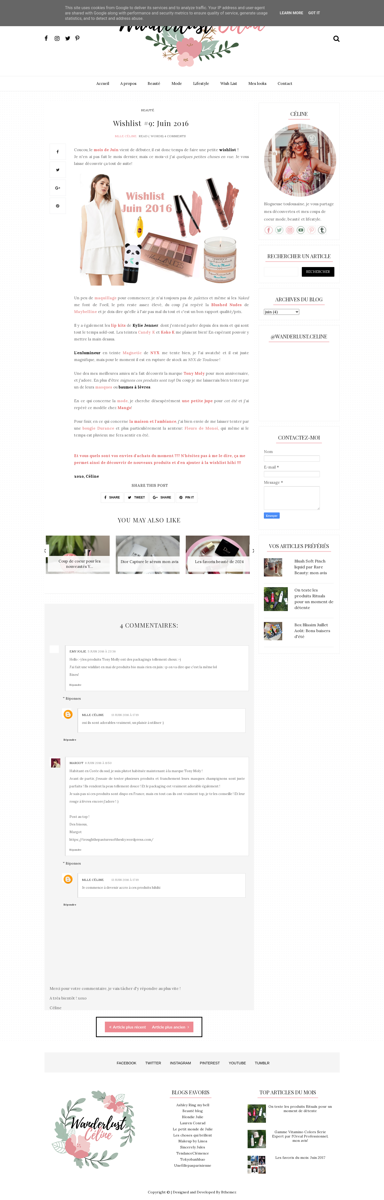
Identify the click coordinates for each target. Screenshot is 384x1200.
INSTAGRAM (180, 1058)
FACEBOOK (126, 1058)
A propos (128, 83)
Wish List (228, 83)
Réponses (73, 694)
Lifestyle (201, 83)
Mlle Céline (126, 134)
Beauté (154, 83)
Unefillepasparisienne (192, 1161)
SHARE (112, 496)
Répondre (75, 680)
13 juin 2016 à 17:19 (125, 710)
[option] (80, 554)
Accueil (102, 83)
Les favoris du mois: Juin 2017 (300, 1153)
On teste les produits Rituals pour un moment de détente (300, 1104)
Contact (285, 83)
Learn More (291, 13)
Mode (177, 83)
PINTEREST (210, 1058)
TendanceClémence (192, 1148)
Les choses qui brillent (192, 1130)
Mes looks (257, 83)
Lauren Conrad (192, 1118)
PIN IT (186, 496)
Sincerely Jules (192, 1142)
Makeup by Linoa (192, 1136)
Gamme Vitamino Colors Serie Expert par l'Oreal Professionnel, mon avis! (300, 1131)
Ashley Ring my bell (192, 1100)
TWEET (136, 496)
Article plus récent (127, 1022)
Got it (314, 13)
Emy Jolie (77, 647)
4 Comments (175, 134)
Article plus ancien (170, 1022)
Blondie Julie (192, 1112)
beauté (147, 110)
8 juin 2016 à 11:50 (98, 758)
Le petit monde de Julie (193, 1124)
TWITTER (153, 1058)
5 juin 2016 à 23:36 (102, 647)
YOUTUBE (237, 1058)
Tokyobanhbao (192, 1154)
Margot (76, 758)
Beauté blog (192, 1106)
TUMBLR (262, 1058)
